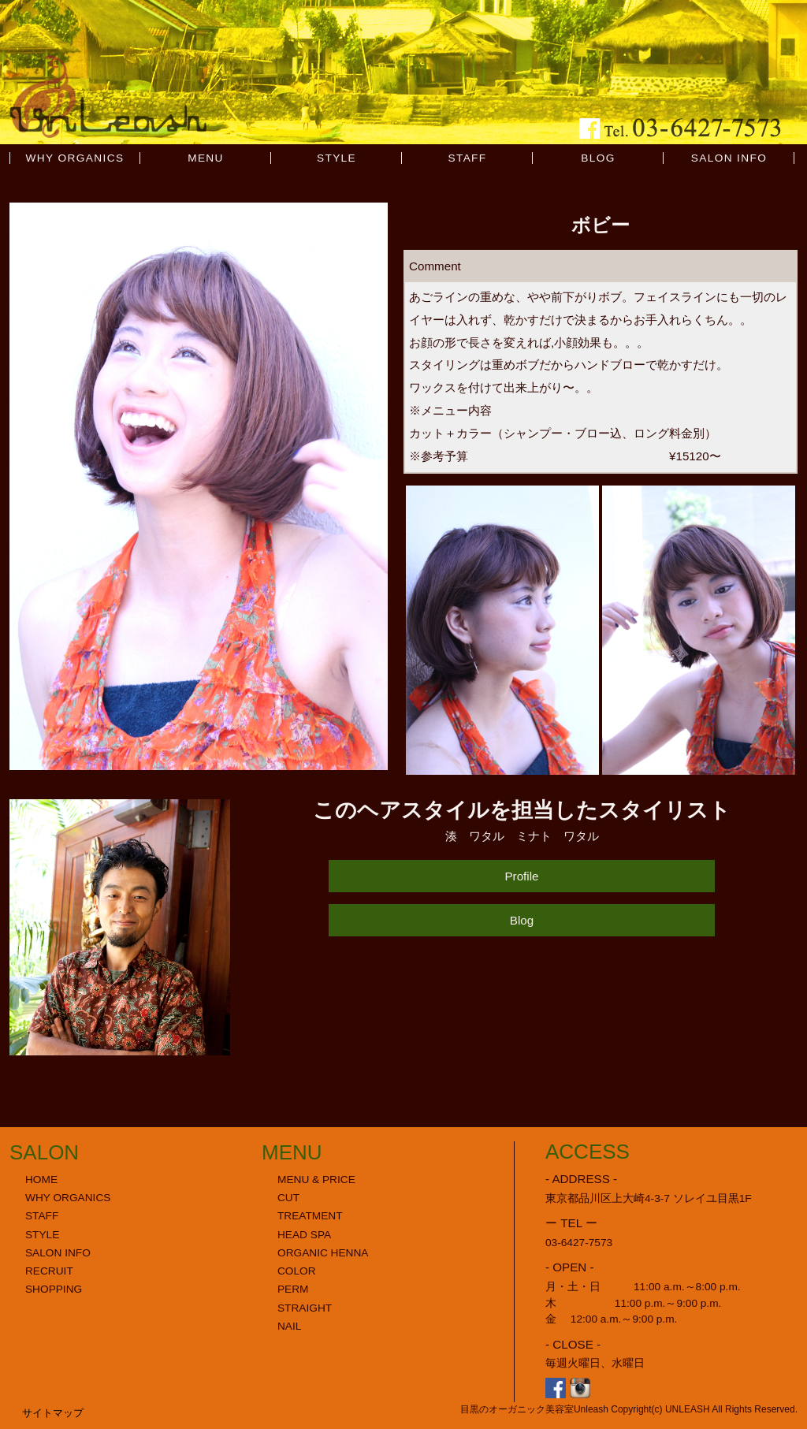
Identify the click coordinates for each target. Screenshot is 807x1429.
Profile (521, 876)
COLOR (296, 1271)
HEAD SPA (304, 1235)
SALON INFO (729, 158)
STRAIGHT (304, 1308)
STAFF (467, 158)
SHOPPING (53, 1289)
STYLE (336, 158)
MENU (206, 158)
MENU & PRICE (316, 1179)
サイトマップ (53, 1413)
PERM (293, 1289)
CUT (288, 1198)
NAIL (289, 1326)
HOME (41, 1179)
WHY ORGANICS (75, 158)
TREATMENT (310, 1216)
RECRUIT (49, 1271)
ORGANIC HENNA (322, 1253)
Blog (522, 920)
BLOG (598, 158)
